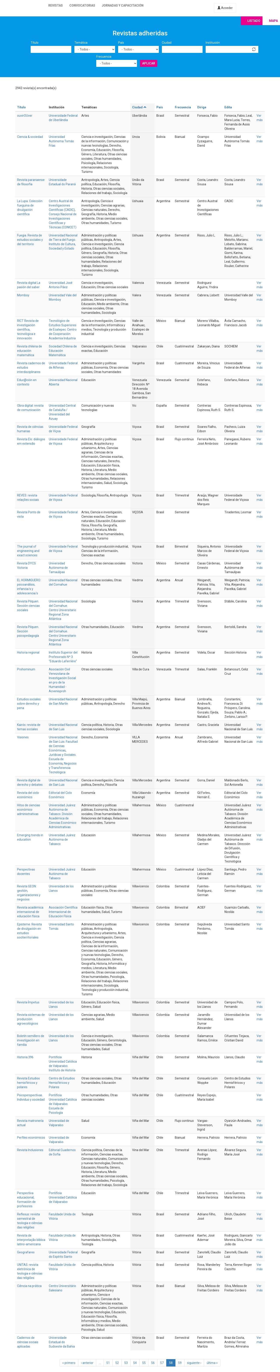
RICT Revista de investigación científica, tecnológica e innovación (28, 329)
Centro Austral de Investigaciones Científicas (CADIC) (62, 205)
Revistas (55, 5)
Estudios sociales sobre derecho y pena (29, 703)
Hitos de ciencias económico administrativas (28, 809)
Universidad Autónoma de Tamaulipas (58, 568)
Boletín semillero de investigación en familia (30, 1040)
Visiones (23, 737)
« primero (68, 1363)
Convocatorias (82, 5)
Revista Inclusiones (30, 1150)
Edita (228, 107)
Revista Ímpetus (28, 1002)
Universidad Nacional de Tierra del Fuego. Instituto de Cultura (63, 240)
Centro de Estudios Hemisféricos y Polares (62, 1083)
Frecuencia (103, 56)
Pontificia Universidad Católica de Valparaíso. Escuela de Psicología (63, 1103)
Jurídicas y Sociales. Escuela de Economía (62, 759)
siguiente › (194, 1363)
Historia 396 (25, 1057)
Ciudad (167, 42)
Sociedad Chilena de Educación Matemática (63, 351)
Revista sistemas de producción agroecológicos (31, 1019)
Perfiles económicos (31, 1137)
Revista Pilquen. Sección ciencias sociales (28, 606)
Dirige (201, 107)
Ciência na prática (29, 1286)
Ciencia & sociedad (30, 137)
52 (117, 1363)
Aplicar (148, 63)
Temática (81, 42)
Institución (213, 42)
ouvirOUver (24, 115)
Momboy (23, 295)
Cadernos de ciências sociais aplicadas (27, 1342)
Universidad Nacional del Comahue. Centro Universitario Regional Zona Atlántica (63, 610)
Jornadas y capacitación (123, 5)
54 (135, 1363)
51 (108, 1363)
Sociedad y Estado (61, 248)
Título (34, 42)
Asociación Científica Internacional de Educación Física (63, 912)
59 (180, 1363)
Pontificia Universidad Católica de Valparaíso (63, 1197)
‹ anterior (87, 1363)
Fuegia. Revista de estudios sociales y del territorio (30, 240)
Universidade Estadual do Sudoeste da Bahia (62, 1342)
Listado (253, 21)
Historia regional (28, 652)
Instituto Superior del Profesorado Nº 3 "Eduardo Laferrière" (63, 657)
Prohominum (26, 669)
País (121, 42)
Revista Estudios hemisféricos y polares (28, 1083)
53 (126, 1363)
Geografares (26, 1252)
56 (153, 1363)
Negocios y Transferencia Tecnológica (63, 768)
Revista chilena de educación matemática (29, 351)
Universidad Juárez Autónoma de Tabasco (62, 839)
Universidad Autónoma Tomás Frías (61, 141)
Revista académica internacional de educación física (30, 912)
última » (212, 1363)
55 (144, 1363)
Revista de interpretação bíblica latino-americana (31, 1240)
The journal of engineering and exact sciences (28, 551)
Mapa (273, 21)
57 (162, 1363)
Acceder (225, 8)
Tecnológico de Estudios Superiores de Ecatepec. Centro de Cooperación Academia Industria (63, 329)
